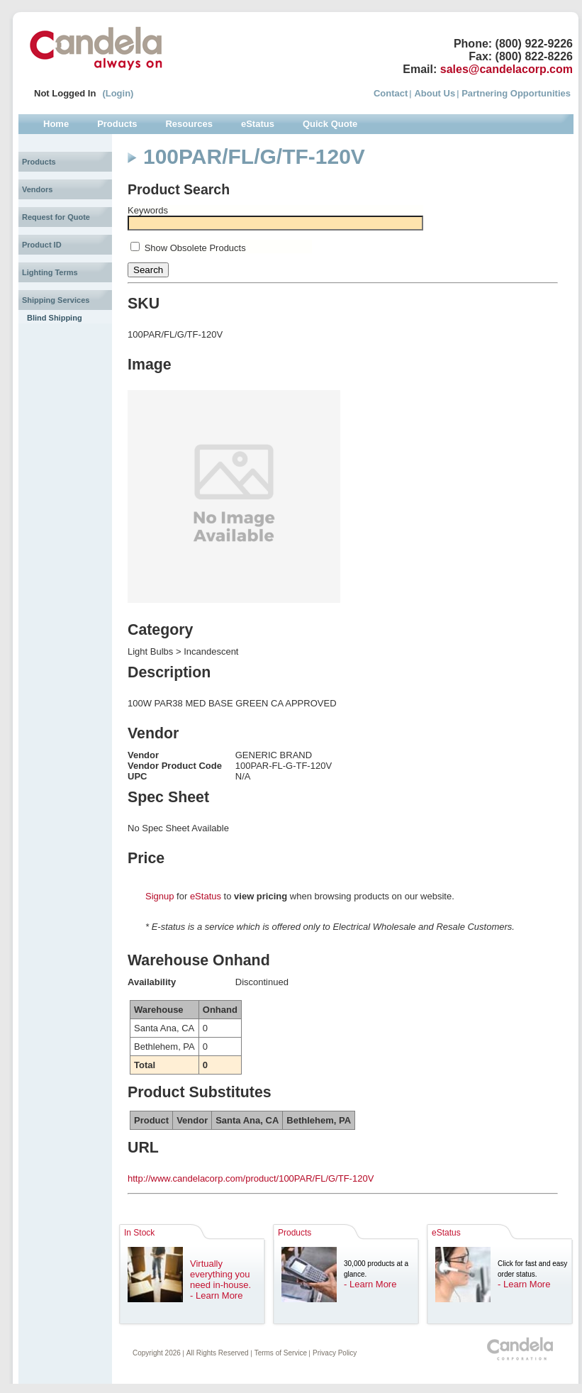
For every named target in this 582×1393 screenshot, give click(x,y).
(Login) (117, 93)
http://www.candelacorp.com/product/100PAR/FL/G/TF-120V (251, 1178)
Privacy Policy (335, 1353)
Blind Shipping (54, 317)
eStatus (205, 896)
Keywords (148, 210)
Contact (391, 93)
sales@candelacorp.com (506, 69)
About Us (434, 93)
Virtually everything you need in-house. (220, 1274)
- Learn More (216, 1295)
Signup (159, 896)
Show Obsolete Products (195, 248)
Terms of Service (280, 1353)
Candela (96, 48)
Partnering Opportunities (516, 93)
